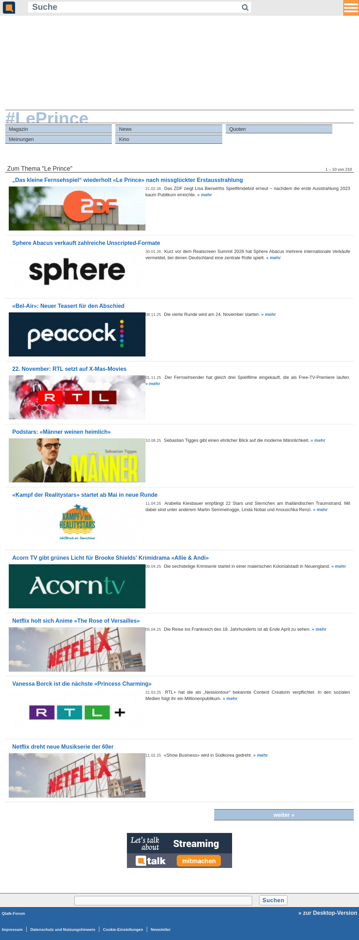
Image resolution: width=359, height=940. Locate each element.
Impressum (12, 929)
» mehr (204, 194)
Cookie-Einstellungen (123, 929)
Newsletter (161, 929)
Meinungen (21, 139)
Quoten (237, 129)
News (125, 129)
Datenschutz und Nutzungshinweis (63, 929)
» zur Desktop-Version (327, 913)
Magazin (18, 129)
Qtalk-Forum (13, 913)
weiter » (283, 815)
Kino (124, 139)
